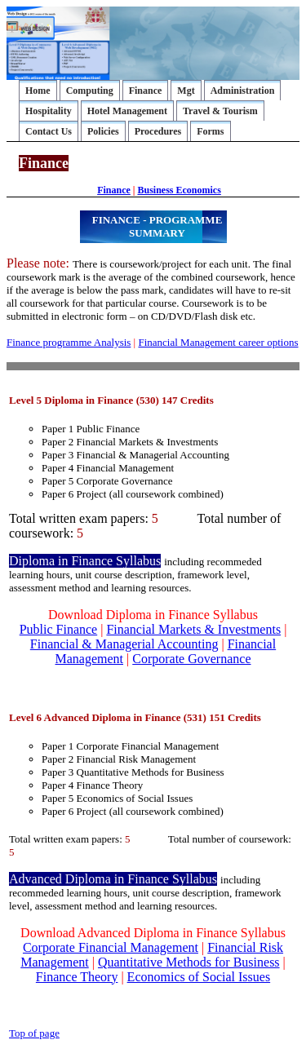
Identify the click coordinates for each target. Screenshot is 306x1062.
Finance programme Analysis (69, 342)
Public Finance (59, 629)
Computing (89, 90)
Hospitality (48, 111)
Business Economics (178, 190)
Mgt (185, 90)
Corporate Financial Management (110, 947)
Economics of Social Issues (199, 977)
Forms (210, 131)
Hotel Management (127, 111)
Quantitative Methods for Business (189, 962)
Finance (145, 90)
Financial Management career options (218, 342)
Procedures (158, 131)
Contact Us (48, 131)
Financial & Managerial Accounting (124, 644)
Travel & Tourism (220, 111)
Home (38, 90)
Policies (103, 131)
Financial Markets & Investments (193, 629)
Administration (243, 90)
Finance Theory (77, 977)
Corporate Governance (191, 659)
